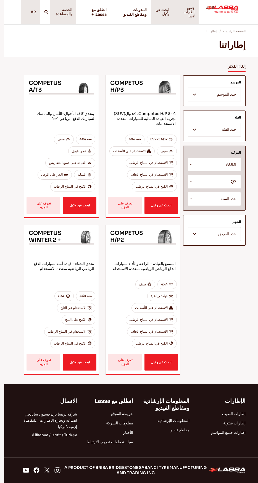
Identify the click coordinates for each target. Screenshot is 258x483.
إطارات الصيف (229, 413)
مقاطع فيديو (175, 429)
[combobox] (210, 97)
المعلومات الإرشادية (169, 420)
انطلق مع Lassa (110, 401)
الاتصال (64, 401)
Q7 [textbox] (229, 184)
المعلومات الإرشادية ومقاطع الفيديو (162, 404)
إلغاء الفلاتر (232, 69)
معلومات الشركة (115, 423)
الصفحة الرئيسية (230, 34)
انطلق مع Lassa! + (92, 13)
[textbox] (210, 97)
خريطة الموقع (118, 413)
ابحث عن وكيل (158, 13)
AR (28, 13)
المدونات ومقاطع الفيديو (128, 13)
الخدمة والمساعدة (61, 13)
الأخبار (124, 432)
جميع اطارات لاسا (185, 13)
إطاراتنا (207, 34)
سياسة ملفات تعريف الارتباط (106, 441)
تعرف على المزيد (120, 208)
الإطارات (231, 401)
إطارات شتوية (230, 423)
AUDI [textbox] (227, 167)
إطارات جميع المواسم (224, 432)
